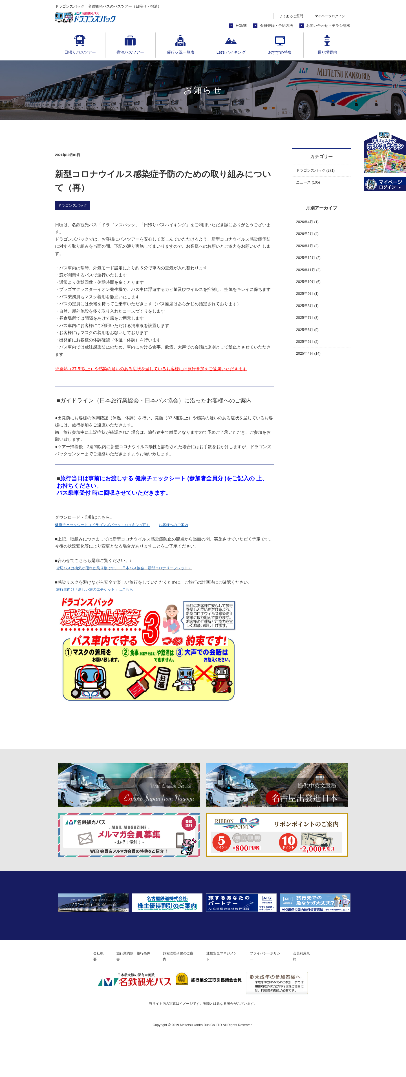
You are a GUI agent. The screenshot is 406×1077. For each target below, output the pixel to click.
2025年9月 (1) (309, 303)
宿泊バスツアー (130, 52)
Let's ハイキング (231, 52)
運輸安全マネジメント (226, 995)
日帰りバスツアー (80, 52)
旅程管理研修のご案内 (175, 995)
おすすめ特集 (280, 52)
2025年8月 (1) (309, 317)
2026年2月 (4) (309, 238)
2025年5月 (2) (309, 356)
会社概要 (81, 995)
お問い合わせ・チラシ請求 (328, 25)
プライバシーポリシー (277, 995)
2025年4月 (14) (310, 369)
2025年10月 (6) (310, 290)
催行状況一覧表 (181, 52)
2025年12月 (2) (310, 264)
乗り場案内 (327, 52)
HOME (241, 25)
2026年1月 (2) (309, 251)
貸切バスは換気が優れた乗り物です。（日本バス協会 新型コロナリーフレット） (134, 567)
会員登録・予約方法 (276, 25)
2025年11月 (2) (310, 277)
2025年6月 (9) (309, 343)
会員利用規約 (321, 995)
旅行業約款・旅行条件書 (122, 995)
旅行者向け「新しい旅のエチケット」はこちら (100, 589)
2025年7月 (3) (309, 330)
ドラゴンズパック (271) (318, 171)
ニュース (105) (310, 184)
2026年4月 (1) (309, 225)
